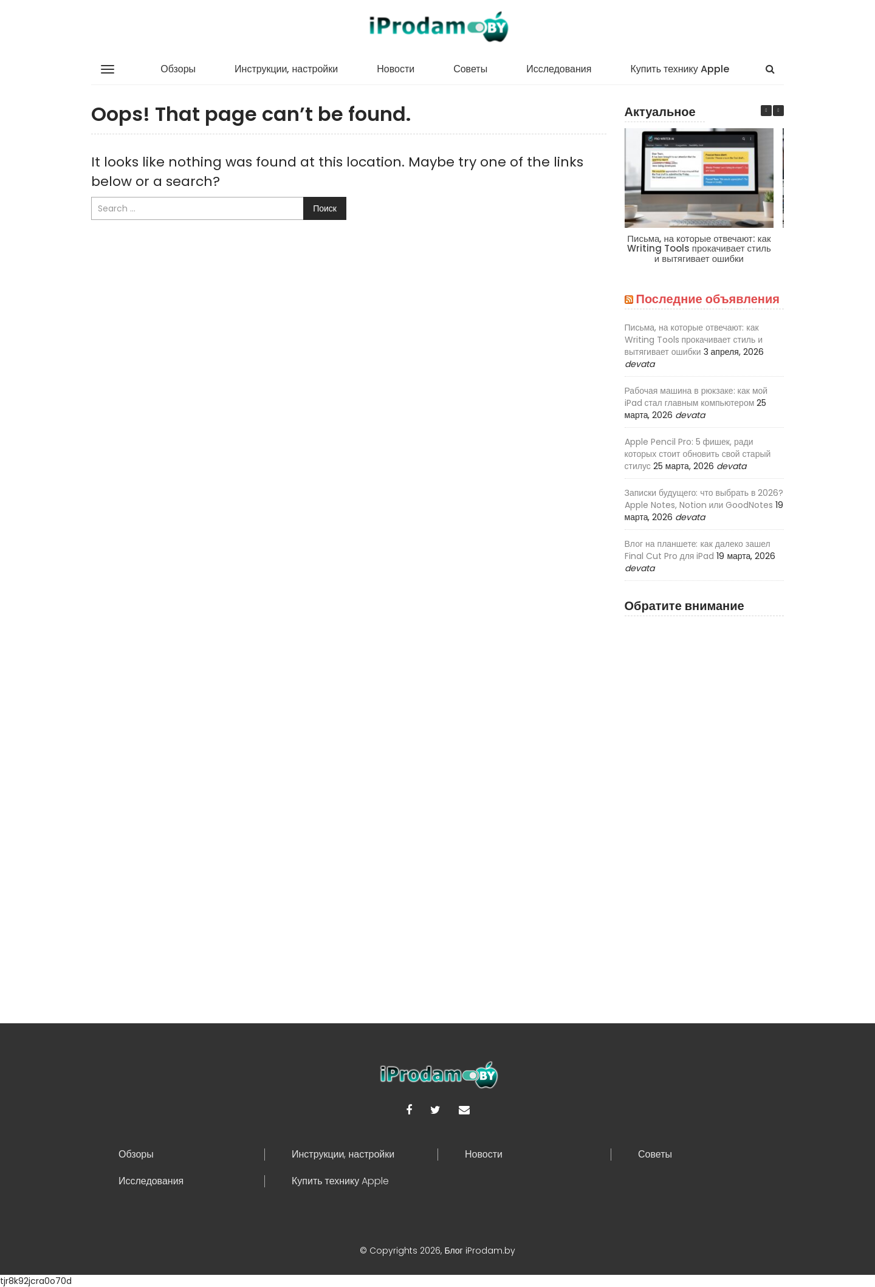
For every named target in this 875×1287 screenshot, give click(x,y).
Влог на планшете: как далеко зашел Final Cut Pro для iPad (697, 550)
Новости (395, 69)
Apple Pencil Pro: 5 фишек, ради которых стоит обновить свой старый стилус (698, 454)
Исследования (558, 69)
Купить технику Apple (679, 69)
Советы (470, 69)
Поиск (325, 208)
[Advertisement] (704, 804)
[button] (778, 110)
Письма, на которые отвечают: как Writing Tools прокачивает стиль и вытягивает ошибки (698, 248)
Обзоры (178, 69)
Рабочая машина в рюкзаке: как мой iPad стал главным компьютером (696, 397)
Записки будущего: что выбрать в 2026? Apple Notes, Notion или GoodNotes (704, 499)
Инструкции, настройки (286, 69)
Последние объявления (708, 298)
